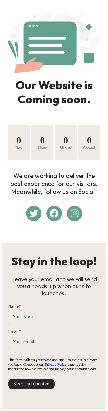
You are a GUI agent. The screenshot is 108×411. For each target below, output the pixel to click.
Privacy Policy (56, 364)
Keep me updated (31, 383)
